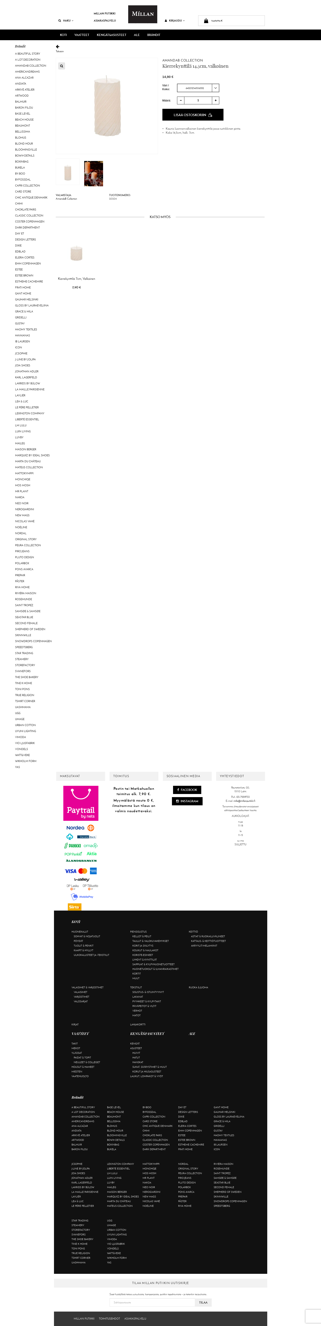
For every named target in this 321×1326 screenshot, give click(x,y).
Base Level (22, 113)
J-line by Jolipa (25, 359)
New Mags (22, 515)
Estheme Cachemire (29, 281)
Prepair (20, 575)
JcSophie (21, 353)
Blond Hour (24, 143)
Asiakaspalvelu (105, 20)
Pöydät (78, 941)
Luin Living (23, 431)
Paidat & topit (82, 1057)
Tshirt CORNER (25, 701)
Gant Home (23, 293)
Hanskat (137, 1062)
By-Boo (20, 173)
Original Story (26, 539)
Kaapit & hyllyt (83, 950)
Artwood (22, 95)
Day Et (19, 233)
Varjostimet (81, 996)
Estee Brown (24, 275)
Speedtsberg (24, 647)
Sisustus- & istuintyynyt (148, 992)
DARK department (27, 227)
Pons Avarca (24, 569)
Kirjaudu (175, 20)
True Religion (24, 695)
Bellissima (22, 131)
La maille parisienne (29, 389)
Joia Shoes (22, 365)
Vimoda (20, 737)
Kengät (135, 1043)
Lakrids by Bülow (27, 383)
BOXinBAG (21, 161)
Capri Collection (27, 185)
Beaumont (22, 125)
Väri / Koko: (166, 87)
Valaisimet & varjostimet (88, 987)
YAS (17, 767)
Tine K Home (23, 683)
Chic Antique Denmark (31, 197)
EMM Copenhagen (28, 263)
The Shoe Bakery (26, 677)
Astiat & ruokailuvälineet (208, 936)
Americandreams (27, 71)
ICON (18, 347)
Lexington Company (29, 413)
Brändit (153, 35)
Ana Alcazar (24, 77)
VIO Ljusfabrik (25, 743)
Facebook (187, 790)
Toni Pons (22, 689)
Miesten (77, 1071)
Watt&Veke (22, 755)
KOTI (63, 35)
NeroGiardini (24, 509)
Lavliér (20, 395)
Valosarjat (81, 1001)
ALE (137, 35)
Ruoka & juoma (198, 987)
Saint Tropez (24, 605)
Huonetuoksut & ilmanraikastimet (155, 969)
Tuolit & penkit (84, 945)
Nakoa (19, 497)
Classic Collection (29, 215)
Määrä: (166, 100)
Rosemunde (23, 599)
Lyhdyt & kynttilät (144, 959)
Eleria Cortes (24, 257)
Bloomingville (26, 149)
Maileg (20, 443)
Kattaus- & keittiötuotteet (208, 941)
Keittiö (193, 931)
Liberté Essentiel (27, 419)
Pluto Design (24, 557)
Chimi (19, 203)
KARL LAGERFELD (26, 377)
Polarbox (22, 563)
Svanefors (23, 671)
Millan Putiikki (104, 13)
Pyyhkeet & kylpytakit (146, 1001)
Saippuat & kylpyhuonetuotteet (153, 964)
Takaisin (160, 49)
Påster (19, 581)
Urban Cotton (25, 725)
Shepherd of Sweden (30, 629)
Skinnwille (23, 635)
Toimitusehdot (109, 1318)
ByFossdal (23, 179)
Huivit (136, 1052)
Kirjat (75, 1024)
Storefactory (25, 665)
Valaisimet (80, 992)
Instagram (187, 801)
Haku (66, 20)
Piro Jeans (22, 551)
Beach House (24, 119)
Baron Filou (24, 107)
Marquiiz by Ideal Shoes (32, 455)
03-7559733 (243, 796)
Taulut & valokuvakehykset (150, 941)
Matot (136, 1015)
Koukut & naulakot (145, 950)
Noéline (21, 527)
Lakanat (137, 996)
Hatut (136, 1057)
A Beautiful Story (27, 53)
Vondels (21, 749)
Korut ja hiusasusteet (146, 1071)
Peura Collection (28, 545)
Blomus (20, 137)
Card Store (23, 191)
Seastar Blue (24, 617)
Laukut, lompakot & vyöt (146, 1076)
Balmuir (20, 101)
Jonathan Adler (26, 371)
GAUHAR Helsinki (26, 299)
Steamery (22, 659)
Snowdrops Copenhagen (33, 641)
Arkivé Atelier (24, 89)
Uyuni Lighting (25, 731)
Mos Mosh (22, 485)
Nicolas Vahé (24, 521)
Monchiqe (22, 479)
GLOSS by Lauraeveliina (32, 305)
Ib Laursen (22, 341)
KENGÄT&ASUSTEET (111, 35)
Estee (19, 269)
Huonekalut (80, 931)
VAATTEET (81, 35)
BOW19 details (24, 155)
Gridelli (20, 317)
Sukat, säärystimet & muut (149, 1066)
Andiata (20, 83)
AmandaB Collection (30, 65)
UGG (17, 713)
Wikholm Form (25, 761)
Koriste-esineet (142, 955)
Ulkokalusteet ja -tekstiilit (91, 955)
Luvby (19, 437)
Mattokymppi (24, 473)
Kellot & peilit (141, 936)
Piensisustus (138, 931)
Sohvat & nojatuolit (87, 936)
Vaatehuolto (80, 1076)
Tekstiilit (136, 987)
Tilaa (203, 1302)
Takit (75, 1043)
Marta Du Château (28, 461)
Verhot (137, 1010)
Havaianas (22, 335)
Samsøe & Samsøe (27, 611)
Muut (136, 978)
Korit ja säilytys (142, 945)
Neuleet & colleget (87, 1062)
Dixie (18, 245)
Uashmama (23, 707)
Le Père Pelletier (27, 407)
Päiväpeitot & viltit (144, 1006)
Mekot (76, 1048)
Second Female (26, 623)
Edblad (20, 251)
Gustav (20, 323)
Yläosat (77, 1052)
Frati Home (23, 287)
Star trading (24, 653)
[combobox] (198, 88)
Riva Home (22, 587)
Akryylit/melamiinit (204, 945)
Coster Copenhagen (29, 221)
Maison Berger (25, 449)
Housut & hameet (83, 1066)
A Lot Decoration (27, 59)
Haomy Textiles (26, 329)
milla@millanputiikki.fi (244, 800)
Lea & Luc (21, 401)
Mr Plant (21, 491)
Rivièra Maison (25, 593)
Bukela (20, 167)
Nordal (20, 533)
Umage (19, 719)
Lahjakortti (138, 1024)
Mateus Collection (29, 467)
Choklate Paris (25, 209)
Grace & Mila (24, 311)
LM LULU (20, 425)
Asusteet (136, 1048)
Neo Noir (21, 503)
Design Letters (25, 239)
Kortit (136, 973)
